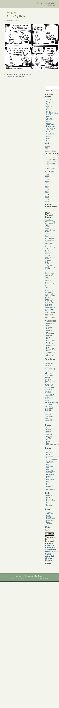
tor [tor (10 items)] (53, 418)
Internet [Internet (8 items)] (48, 393)
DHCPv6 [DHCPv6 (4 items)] (47, 375)
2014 (47, 184)
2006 (47, 198)
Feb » (53, 168)
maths (48, 344)
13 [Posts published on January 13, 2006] (54, 159)
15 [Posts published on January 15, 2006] (57, 159)
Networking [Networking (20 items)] (51, 402)
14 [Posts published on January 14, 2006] (55, 159)
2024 (47, 174)
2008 (47, 194)
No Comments (9, 76)
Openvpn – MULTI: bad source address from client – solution (50, 256)
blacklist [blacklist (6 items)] (48, 369)
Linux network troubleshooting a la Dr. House (52, 113)
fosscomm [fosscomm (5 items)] (48, 383)
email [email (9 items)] (47, 377)
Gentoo (49, 330)
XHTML (45, 579)
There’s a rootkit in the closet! (50, 267)
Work (48, 356)
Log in (47, 530)
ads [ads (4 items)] (46, 365)
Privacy (49, 349)
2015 (47, 183)
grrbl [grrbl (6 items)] (46, 389)
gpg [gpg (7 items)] (46, 387)
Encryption (50, 324)
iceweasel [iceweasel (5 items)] (48, 391)
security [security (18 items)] (49, 414)
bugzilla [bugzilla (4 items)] (47, 371)
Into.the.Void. (46, 3)
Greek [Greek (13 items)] (51, 387)
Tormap (49, 524)
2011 (47, 189)
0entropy (49, 461)
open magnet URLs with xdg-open (50, 314)
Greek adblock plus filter (50, 230)
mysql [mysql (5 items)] (47, 400)
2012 (47, 188)
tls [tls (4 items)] (50, 418)
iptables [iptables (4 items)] (47, 395)
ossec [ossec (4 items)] (46, 405)
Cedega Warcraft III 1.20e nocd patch (49, 283)
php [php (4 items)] (53, 405)
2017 (47, 179)
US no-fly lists (15, 16)
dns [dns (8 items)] (51, 375)
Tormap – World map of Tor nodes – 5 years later (50, 121)
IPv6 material (49, 505)
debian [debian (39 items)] (49, 373)
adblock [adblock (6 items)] (48, 362)
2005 (47, 199)
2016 (47, 181)
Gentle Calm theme (35, 576)
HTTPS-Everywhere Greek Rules (50, 518)
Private (48, 350)
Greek (48, 334)
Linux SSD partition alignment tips (49, 293)
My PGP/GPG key (49, 441)
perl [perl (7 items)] (50, 405)
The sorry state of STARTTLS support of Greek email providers (50, 135)
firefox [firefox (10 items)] (48, 381)
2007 (47, 196)
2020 (47, 176)
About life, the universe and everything (50, 466)
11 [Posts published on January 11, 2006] (50, 159)
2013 (47, 186)
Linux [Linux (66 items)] (49, 398)
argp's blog (50, 471)
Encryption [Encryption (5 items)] (48, 379)
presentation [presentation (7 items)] (49, 408)
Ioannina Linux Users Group (50, 500)
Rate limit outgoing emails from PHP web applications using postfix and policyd (50, 304)
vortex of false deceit (50, 488)
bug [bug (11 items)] (53, 369)
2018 (47, 178)
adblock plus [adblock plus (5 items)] (49, 363)
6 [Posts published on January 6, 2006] (53, 157)
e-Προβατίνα (50, 485)
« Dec (47, 168)
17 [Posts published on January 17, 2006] (48, 162)
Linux (48, 340)
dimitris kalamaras (50, 473)
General (28, 74)
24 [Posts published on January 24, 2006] (48, 164)
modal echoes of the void (50, 452)
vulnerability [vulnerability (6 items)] (49, 420)
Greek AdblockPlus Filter (50, 513)
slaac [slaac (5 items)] (46, 416)
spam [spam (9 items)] (51, 416)
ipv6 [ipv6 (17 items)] (52, 395)
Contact (49, 428)
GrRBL (48, 438)
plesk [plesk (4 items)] (46, 406)
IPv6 (47, 339)
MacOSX (49, 342)
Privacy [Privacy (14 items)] (48, 410)
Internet (49, 335)
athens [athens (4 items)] (47, 367)
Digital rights (48, 430)
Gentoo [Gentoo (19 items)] (49, 385)
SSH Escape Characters (49, 274)
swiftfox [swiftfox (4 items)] (47, 418)
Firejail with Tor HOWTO (50, 127)
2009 (47, 193)
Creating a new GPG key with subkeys (50, 221)
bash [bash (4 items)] (50, 367)
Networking (50, 345)
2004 (47, 201)
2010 (47, 191)
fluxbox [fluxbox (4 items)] (53, 381)
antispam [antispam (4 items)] (50, 365)
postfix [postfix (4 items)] (50, 406)
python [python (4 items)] (47, 412)
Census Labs (49, 496)
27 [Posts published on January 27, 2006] (54, 164)
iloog (48, 522)
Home (47, 146)
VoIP (47, 354)
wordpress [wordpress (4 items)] (48, 422)
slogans (49, 352)
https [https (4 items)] (50, 389)
